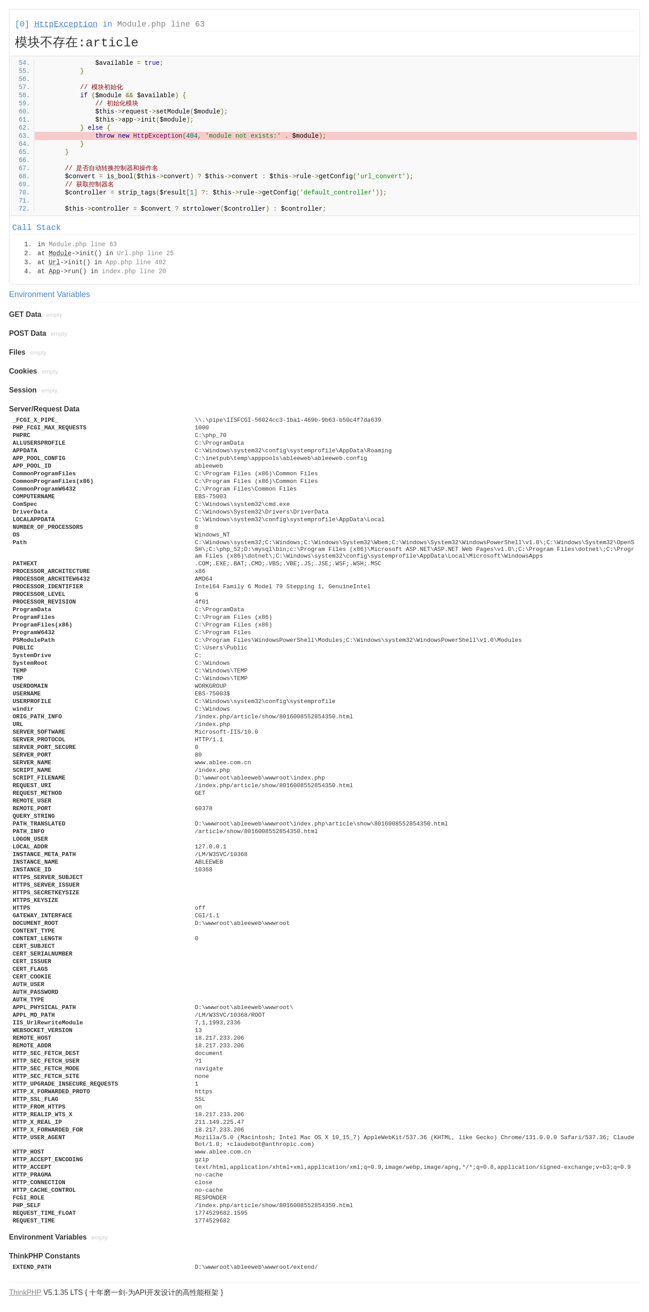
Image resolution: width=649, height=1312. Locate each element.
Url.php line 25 (145, 253)
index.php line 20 (134, 271)
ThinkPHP (25, 1292)
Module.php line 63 (161, 24)
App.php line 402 (135, 262)
